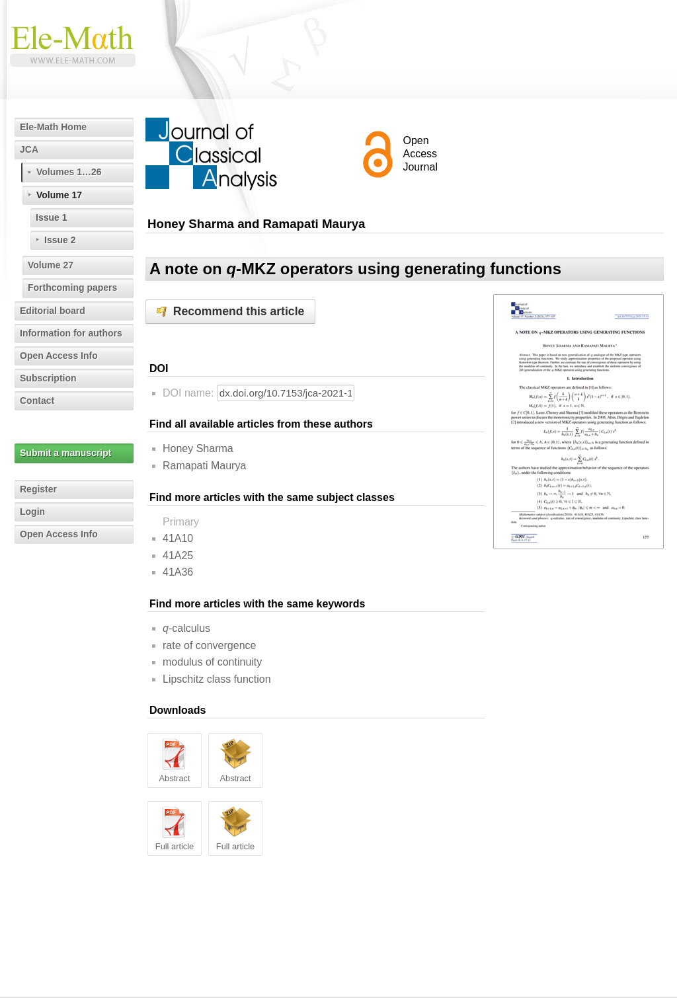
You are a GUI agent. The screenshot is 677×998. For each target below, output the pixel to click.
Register (38, 489)
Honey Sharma (198, 448)
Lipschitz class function (217, 679)
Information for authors (71, 333)
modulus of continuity (212, 662)
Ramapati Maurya (204, 465)
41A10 (178, 538)
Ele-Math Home (53, 127)
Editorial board (52, 310)
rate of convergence (209, 645)
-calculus (186, 628)
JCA (29, 149)
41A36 (178, 572)
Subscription (48, 378)
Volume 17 (59, 195)
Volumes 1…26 (69, 172)
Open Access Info (59, 355)
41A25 (178, 555)
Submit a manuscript (65, 452)
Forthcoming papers (72, 287)
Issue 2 (59, 240)
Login (32, 511)
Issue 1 (51, 217)
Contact (37, 400)
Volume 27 (50, 265)
